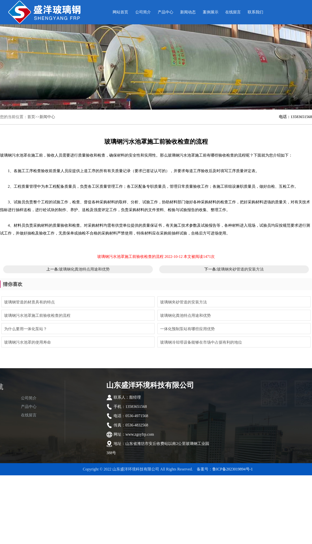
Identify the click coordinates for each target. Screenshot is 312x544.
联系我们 (255, 12)
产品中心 (165, 12)
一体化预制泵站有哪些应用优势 (187, 329)
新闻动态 (188, 12)
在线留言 (233, 12)
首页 (31, 117)
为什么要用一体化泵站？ (25, 329)
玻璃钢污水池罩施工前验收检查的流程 (37, 315)
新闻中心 (47, 117)
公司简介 (143, 12)
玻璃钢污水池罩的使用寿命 (27, 342)
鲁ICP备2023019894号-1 (232, 469)
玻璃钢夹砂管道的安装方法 (240, 269)
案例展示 (210, 12)
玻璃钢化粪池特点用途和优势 (84, 269)
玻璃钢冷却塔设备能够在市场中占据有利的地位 (201, 342)
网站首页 (120, 12)
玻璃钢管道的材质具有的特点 (29, 302)
